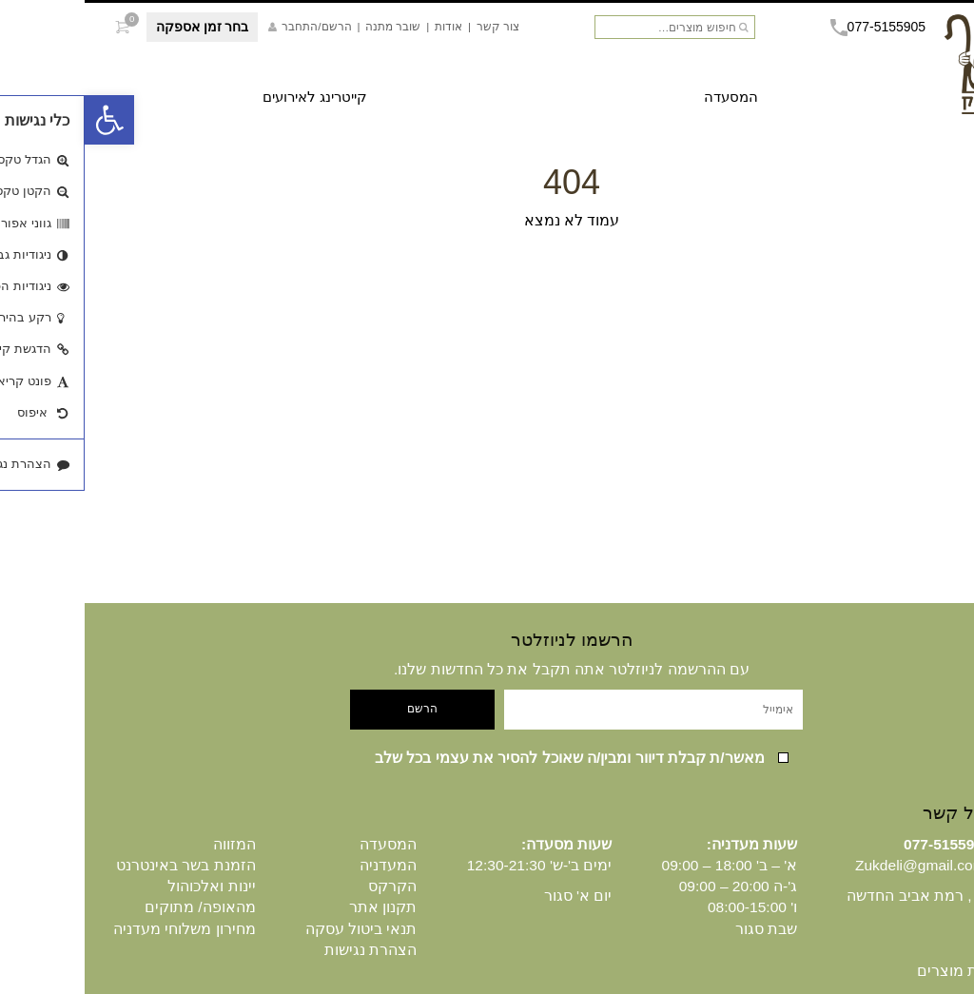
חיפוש (659, 27)
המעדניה (303, 865)
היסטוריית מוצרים (888, 971)
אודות (364, 26)
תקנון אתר (298, 907)
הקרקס (307, 886)
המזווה (149, 844)
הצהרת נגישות (286, 950)
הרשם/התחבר (225, 26)
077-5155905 (794, 26)
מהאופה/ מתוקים (115, 907)
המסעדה (646, 96)
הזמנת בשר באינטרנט (101, 865)
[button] (24, 120)
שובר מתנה (308, 26)
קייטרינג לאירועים (230, 96)
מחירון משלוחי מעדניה (100, 929)
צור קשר (413, 26)
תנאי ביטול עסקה (277, 929)
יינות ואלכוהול (126, 886)
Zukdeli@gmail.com (835, 865)
